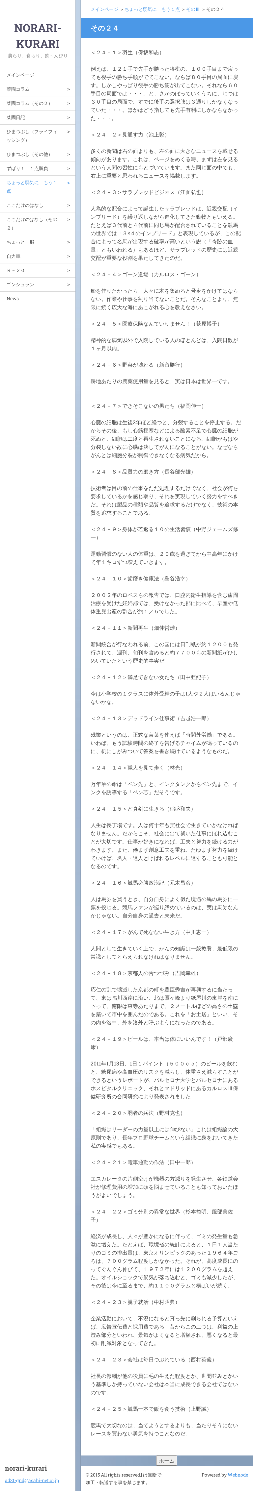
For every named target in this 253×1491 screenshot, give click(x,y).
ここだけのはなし (25, 205)
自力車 (13, 256)
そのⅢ (193, 9)
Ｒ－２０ (16, 270)
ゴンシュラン (20, 284)
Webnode (238, 1475)
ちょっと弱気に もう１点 (32, 186)
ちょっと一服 (20, 242)
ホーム (167, 1460)
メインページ (20, 75)
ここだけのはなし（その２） (32, 223)
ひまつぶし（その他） (30, 154)
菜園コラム (18, 89)
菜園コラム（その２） (30, 103)
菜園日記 (16, 117)
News (13, 298)
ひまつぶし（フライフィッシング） (32, 135)
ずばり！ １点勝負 (27, 168)
